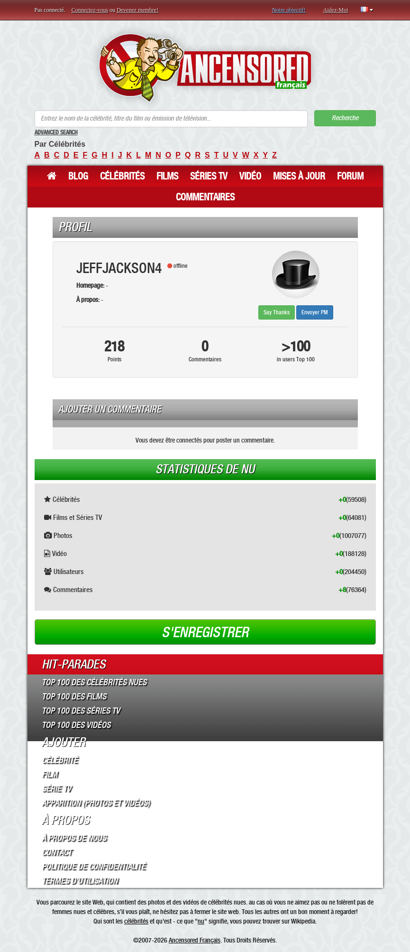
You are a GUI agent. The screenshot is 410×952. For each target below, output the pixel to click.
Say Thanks (277, 312)
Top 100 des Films (74, 696)
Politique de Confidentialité (94, 866)
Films (167, 176)
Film (49, 774)
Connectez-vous (90, 10)
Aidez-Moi (335, 10)
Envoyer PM (314, 312)
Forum (350, 176)
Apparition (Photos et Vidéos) (96, 803)
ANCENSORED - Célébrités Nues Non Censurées (205, 67)
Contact (57, 852)
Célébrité (60, 760)
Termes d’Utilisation (80, 881)
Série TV (56, 788)
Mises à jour (299, 176)
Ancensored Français (194, 940)
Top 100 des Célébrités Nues (94, 682)
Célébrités (122, 176)
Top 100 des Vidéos (76, 725)
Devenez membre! (137, 10)
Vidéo (250, 176)
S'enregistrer (205, 632)
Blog (78, 176)
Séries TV (209, 176)
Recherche (345, 118)
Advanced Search (56, 132)
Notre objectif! (289, 10)
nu (201, 921)
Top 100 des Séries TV (81, 711)
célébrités (136, 921)
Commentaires (205, 197)
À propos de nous (74, 838)
